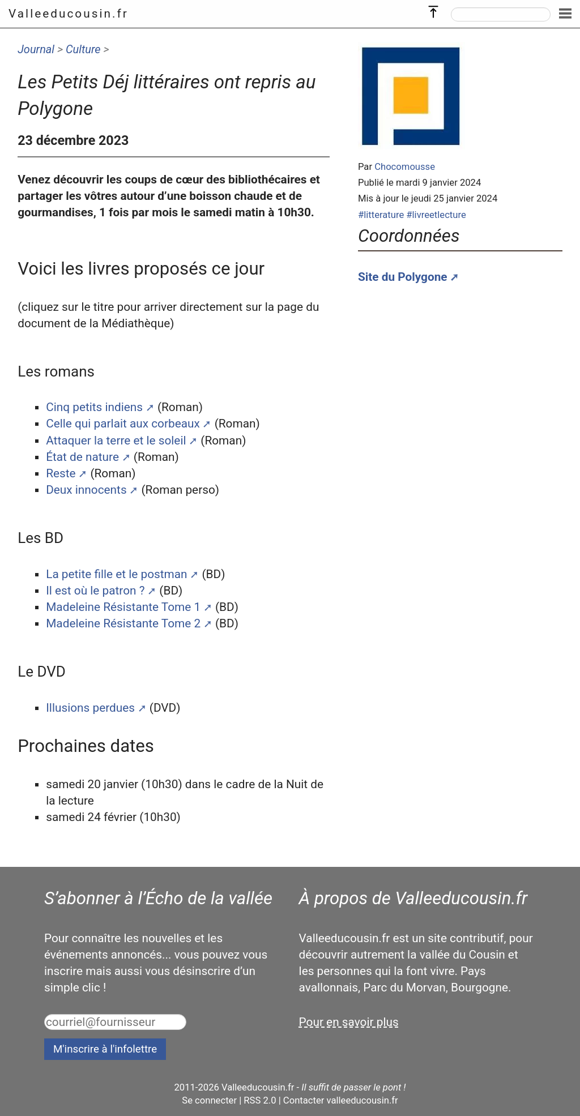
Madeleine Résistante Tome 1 (123, 607)
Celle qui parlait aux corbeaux (123, 423)
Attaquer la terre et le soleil (116, 440)
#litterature (381, 214)
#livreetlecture (436, 214)
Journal (36, 49)
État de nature (82, 457)
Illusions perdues (90, 708)
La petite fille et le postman (116, 574)
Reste (60, 473)
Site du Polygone (402, 277)
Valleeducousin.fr (68, 13)
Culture (83, 49)
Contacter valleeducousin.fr (340, 1100)
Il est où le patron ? (95, 590)
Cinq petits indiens (94, 407)
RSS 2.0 (260, 1100)
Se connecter (209, 1100)
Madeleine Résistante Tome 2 (123, 623)
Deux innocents (86, 490)
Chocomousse (404, 166)
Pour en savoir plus (349, 1022)
